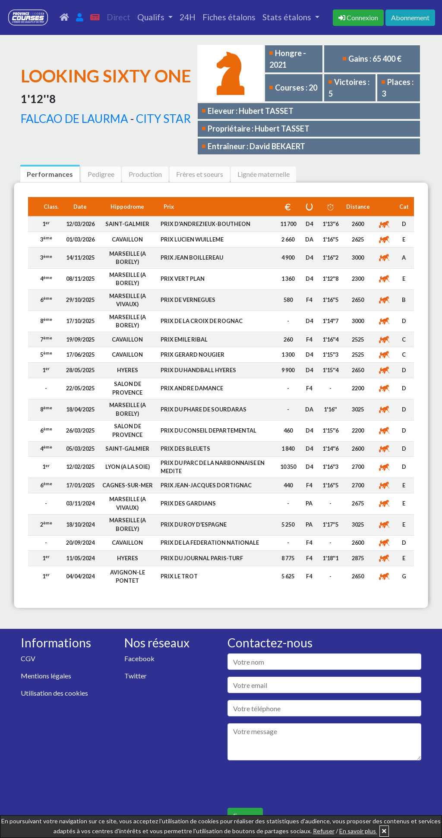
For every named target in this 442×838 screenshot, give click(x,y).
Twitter (135, 676)
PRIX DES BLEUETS (185, 448)
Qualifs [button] (151, 17)
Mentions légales (46, 676)
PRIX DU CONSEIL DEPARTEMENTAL (208, 430)
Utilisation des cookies (54, 693)
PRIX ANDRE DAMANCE (192, 388)
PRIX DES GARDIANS (188, 503)
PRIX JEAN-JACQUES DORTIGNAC (206, 485)
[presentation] (293, 784)
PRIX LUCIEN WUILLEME (192, 239)
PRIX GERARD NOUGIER (192, 354)
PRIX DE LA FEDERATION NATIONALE (210, 542)
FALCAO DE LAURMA (74, 119)
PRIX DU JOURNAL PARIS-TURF (202, 558)
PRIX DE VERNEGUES (188, 299)
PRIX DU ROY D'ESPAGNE (194, 524)
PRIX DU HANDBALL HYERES (198, 370)
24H (188, 17)
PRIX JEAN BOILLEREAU (192, 257)
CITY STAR (163, 119)
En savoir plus (358, 831)
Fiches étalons (229, 17)
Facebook (139, 658)
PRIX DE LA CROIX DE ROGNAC (202, 320)
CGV (28, 658)
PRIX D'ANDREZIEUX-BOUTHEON (205, 223)
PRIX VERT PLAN (183, 278)
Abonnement (410, 17)
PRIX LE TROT (179, 576)
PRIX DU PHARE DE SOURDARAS (203, 409)
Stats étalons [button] (287, 17)
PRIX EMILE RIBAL (184, 339)
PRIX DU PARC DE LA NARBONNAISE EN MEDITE (213, 466)
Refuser (324, 831)
